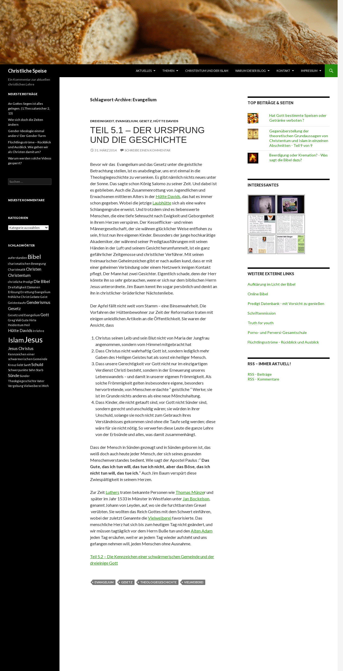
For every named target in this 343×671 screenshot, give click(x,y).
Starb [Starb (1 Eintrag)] (39, 370)
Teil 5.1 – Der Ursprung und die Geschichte (147, 135)
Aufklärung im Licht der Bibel (271, 284)
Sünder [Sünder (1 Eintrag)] (25, 376)
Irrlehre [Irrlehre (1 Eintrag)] (38, 331)
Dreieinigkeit (102, 121)
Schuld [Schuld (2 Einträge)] (37, 364)
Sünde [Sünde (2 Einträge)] (13, 375)
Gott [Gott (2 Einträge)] (44, 314)
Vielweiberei (159, 517)
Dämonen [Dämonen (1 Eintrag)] (33, 287)
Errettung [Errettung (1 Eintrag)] (27, 292)
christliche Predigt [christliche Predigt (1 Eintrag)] (20, 282)
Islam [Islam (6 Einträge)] (16, 340)
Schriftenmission (262, 313)
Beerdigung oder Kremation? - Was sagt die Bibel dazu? (298, 157)
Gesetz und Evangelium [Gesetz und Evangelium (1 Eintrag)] (24, 315)
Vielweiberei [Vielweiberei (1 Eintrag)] (33, 385)
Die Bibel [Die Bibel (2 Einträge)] (41, 281)
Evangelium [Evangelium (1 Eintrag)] (42, 292)
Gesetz (145, 121)
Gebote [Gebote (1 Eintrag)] (35, 297)
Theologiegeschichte (158, 582)
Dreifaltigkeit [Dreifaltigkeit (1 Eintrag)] (17, 287)
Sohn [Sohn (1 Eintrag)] (32, 370)
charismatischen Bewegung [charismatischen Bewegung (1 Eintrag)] (27, 263)
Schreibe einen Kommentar (147, 150)
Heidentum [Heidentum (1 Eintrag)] (16, 325)
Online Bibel (258, 294)
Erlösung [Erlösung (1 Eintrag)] (14, 292)
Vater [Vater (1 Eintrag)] (40, 381)
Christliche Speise (27, 71)
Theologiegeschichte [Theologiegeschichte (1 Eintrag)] (22, 381)
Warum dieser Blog (250, 70)
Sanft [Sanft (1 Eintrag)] (27, 365)
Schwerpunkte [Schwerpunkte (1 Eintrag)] (18, 370)
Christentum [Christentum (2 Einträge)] (19, 275)
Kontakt (283, 70)
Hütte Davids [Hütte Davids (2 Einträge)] (20, 330)
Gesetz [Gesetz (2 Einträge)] (14, 308)
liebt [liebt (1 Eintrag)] (20, 365)
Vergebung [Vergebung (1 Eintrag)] (15, 385)
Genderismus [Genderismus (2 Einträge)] (38, 302)
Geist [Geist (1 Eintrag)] (43, 297)
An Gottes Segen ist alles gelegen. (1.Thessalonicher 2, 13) (29, 108)
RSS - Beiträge (260, 374)
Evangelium (126, 121)
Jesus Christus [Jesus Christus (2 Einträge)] (20, 348)
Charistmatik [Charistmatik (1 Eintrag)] (16, 269)
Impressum (309, 70)
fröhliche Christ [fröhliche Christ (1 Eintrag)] (18, 297)
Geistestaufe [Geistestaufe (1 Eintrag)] (17, 302)
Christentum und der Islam (206, 70)
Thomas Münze (190, 492)
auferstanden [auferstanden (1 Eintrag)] (17, 257)
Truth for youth (261, 322)
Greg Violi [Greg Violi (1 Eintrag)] (14, 320)
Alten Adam (201, 530)
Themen (168, 70)
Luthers (112, 492)
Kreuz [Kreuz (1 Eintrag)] (12, 365)
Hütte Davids (165, 121)
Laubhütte (161, 202)
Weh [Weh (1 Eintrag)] (45, 385)
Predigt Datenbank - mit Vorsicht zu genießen (286, 303)
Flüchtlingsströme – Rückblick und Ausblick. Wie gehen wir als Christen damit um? (29, 147)
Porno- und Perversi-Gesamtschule (277, 332)
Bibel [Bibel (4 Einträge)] (34, 256)
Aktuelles (144, 70)
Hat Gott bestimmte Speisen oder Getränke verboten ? (297, 117)
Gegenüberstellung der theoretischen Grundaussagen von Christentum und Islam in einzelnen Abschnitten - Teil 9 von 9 (298, 138)
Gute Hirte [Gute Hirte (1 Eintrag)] (29, 320)
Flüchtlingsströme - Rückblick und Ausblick (283, 342)
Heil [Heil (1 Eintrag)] (27, 325)
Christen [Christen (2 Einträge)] (33, 269)
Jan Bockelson (196, 498)
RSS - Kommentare (263, 379)
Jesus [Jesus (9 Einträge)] (33, 339)
